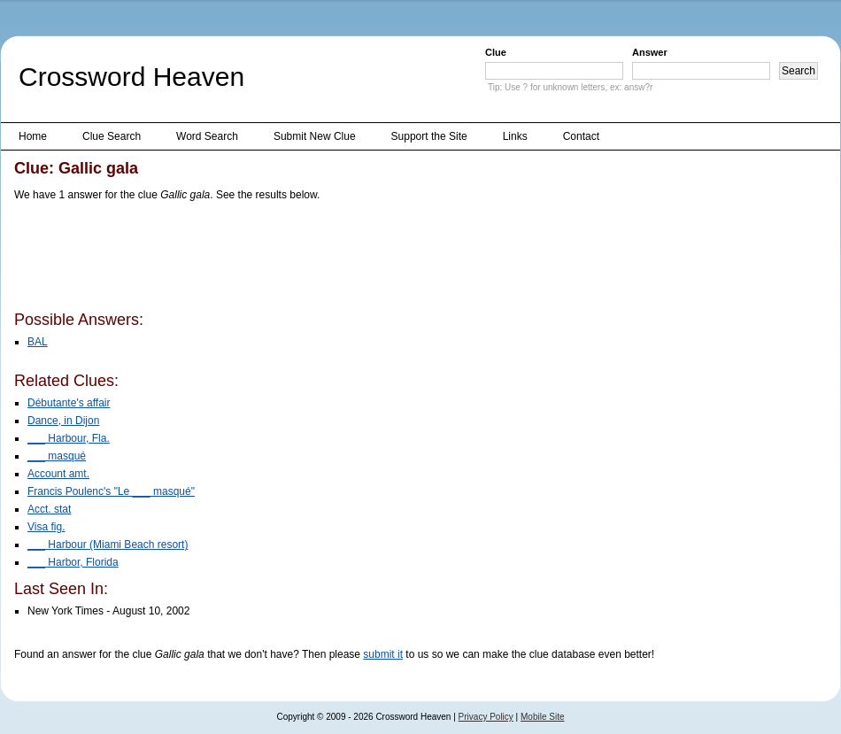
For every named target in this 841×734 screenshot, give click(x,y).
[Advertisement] (336, 259)
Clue (495, 52)
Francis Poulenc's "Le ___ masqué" (111, 491)
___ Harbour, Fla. (68, 438)
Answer (649, 52)
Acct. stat (49, 509)
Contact (581, 136)
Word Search (207, 136)
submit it (383, 654)
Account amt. (58, 473)
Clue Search (111, 136)
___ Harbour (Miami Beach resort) (107, 544)
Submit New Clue (315, 136)
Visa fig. (46, 527)
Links (515, 136)
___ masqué (56, 456)
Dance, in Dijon (63, 420)
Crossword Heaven (131, 76)
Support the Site (429, 136)
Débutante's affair (68, 403)
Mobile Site (542, 717)
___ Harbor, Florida (73, 562)
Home (33, 136)
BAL (37, 342)
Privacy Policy (486, 717)
